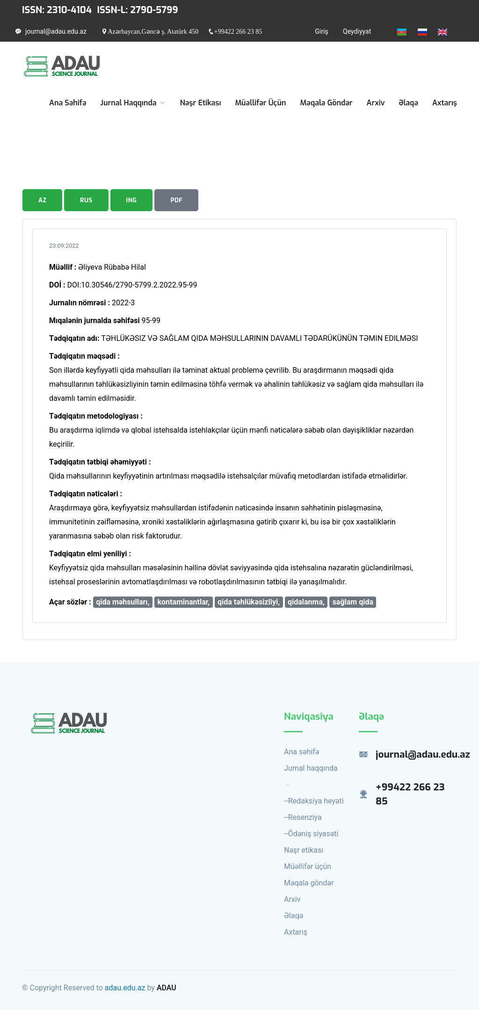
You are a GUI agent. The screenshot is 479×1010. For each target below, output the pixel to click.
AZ (42, 200)
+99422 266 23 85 (238, 31)
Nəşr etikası (200, 103)
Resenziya (305, 817)
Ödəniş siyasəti (313, 833)
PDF (176, 200)
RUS (86, 200)
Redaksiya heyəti (316, 800)
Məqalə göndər (326, 103)
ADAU (166, 987)
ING (131, 200)
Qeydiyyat (357, 31)
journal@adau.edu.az (56, 31)
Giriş (321, 31)
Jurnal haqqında (133, 103)
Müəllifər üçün (260, 103)
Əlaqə (409, 103)
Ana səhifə (68, 103)
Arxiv (376, 103)
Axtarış (444, 103)
